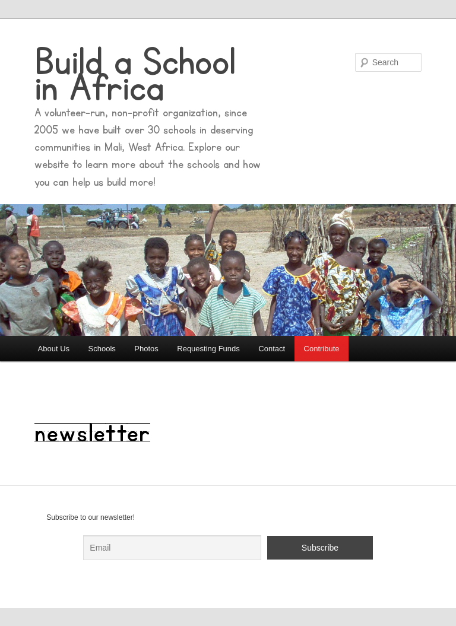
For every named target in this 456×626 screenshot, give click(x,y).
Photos (146, 348)
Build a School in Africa (135, 75)
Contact (271, 348)
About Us (53, 348)
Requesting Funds (208, 348)
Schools (102, 348)
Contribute (322, 348)
